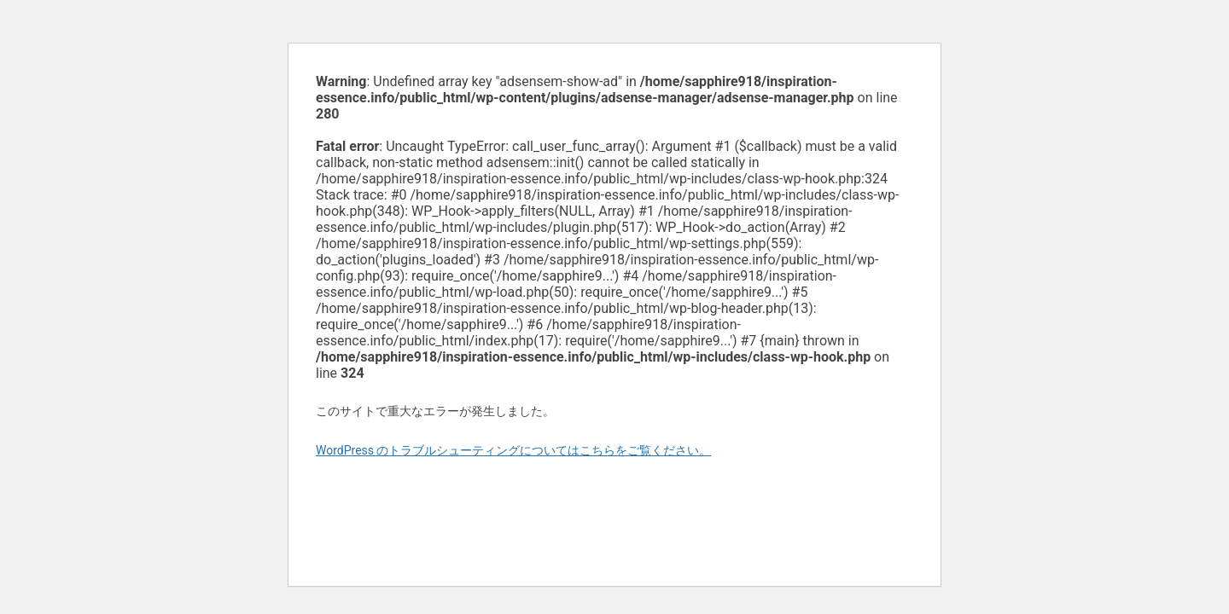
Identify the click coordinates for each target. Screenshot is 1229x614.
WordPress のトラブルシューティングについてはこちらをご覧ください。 (514, 450)
